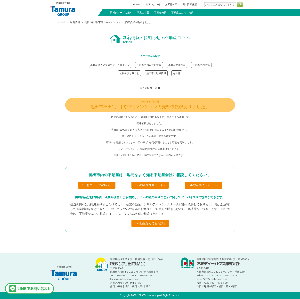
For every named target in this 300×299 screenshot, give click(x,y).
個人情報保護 (189, 4)
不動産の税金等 (177, 65)
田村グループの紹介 (121, 12)
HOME (137, 4)
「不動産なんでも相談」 (150, 223)
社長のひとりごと (129, 73)
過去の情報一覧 (150, 87)
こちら (133, 155)
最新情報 (75, 22)
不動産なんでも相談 (182, 12)
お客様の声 (171, 4)
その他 (176, 73)
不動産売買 (160, 12)
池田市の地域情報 (156, 73)
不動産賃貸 (143, 12)
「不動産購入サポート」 (203, 185)
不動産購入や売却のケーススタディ (110, 65)
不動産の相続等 (201, 65)
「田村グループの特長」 (97, 185)
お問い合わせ (153, 4)
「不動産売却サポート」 (150, 185)
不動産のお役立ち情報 (149, 65)
